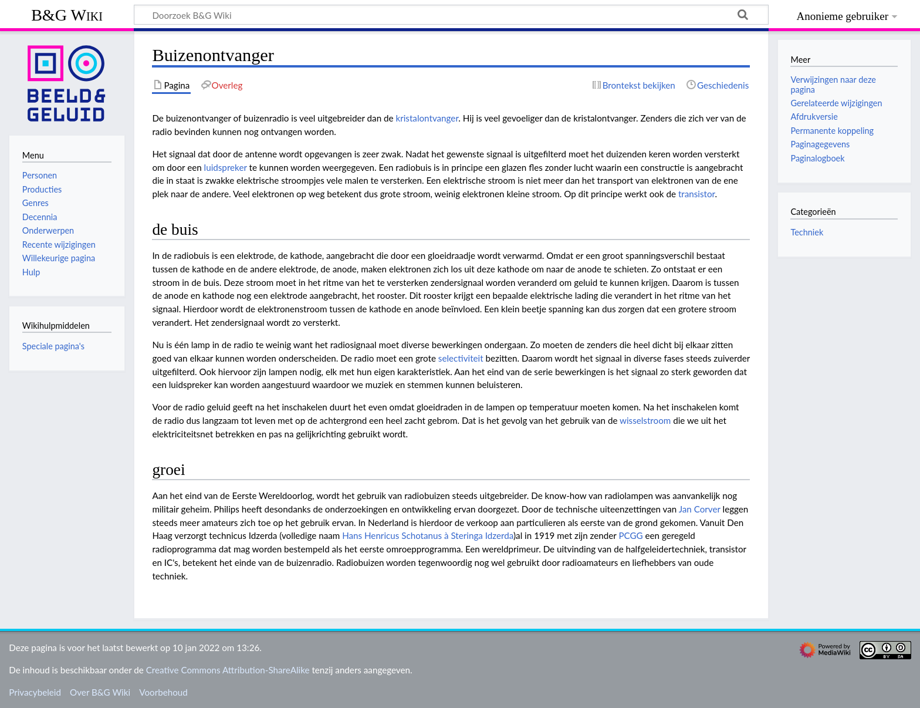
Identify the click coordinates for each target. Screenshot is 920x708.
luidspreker (225, 167)
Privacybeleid (35, 692)
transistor (696, 193)
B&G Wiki (67, 15)
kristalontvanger (426, 118)
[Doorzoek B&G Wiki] (451, 14)
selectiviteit (460, 358)
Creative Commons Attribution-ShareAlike (228, 670)
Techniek (806, 232)
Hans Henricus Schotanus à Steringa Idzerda (427, 535)
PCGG (630, 535)
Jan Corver (700, 509)
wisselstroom (645, 420)
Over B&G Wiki (100, 692)
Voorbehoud (163, 692)
